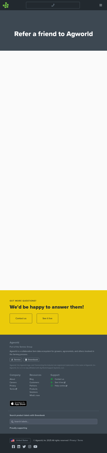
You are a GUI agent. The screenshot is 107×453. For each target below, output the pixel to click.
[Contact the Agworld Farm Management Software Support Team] (53, 5)
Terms (13, 389)
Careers (13, 382)
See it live (47, 318)
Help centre (59, 386)
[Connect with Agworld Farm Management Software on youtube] (34, 447)
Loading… (53, 172)
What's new (35, 395)
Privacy (13, 386)
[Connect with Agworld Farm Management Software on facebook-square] (12, 447)
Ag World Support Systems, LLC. (52, 368)
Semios (16, 359)
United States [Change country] (19, 440)
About (12, 379)
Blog (32, 379)
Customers (34, 382)
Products (33, 389)
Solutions (34, 392)
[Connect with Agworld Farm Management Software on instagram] (28, 447)
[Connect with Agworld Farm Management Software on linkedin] (17, 447)
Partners (33, 386)
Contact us (21, 318)
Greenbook (31, 359)
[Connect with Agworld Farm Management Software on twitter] (23, 447)
